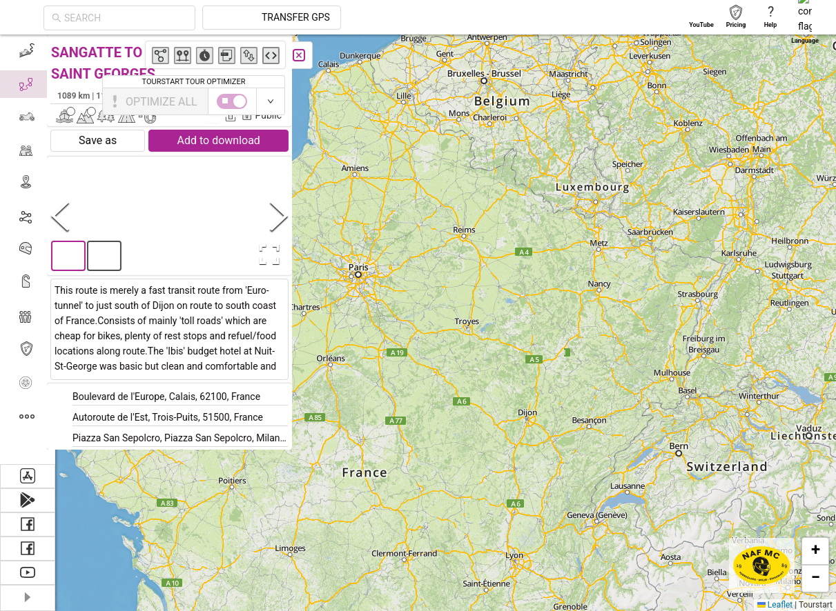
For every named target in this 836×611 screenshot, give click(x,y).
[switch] (776, 101)
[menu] (27, 249)
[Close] (307, 55)
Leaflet (775, 605)
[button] (324, 60)
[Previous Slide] (68, 215)
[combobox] (249, 18)
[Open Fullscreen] (275, 254)
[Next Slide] (287, 215)
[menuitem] (27, 51)
